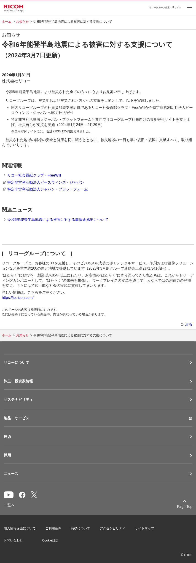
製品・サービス (16, 418)
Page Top (184, 507)
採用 (7, 455)
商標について (80, 528)
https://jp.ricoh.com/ (18, 298)
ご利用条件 (53, 528)
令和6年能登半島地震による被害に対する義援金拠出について (57, 220)
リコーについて (16, 363)
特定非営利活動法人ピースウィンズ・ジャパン (45, 182)
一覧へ (9, 505)
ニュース (11, 474)
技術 (7, 437)
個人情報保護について (20, 528)
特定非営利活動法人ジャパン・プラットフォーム (47, 189)
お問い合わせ (13, 540)
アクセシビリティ (112, 528)
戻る (188, 324)
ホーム (6, 21)
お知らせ (22, 21)
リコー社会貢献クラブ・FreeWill (34, 175)
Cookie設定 (50, 540)
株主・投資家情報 (18, 381)
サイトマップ (144, 528)
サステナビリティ (18, 400)
